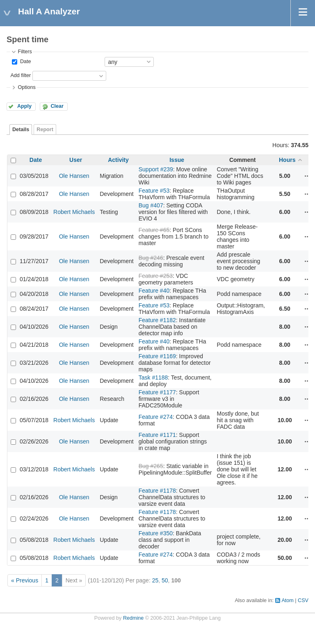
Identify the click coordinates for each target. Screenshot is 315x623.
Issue (176, 160)
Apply (24, 106)
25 (155, 580)
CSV (303, 600)
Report (45, 129)
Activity (118, 160)
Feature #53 (154, 190)
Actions (307, 176)
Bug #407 (151, 205)
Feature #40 (154, 290)
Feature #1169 (157, 356)
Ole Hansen (74, 176)
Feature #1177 (157, 392)
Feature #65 (154, 230)
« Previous (24, 580)
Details (20, 129)
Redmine (133, 618)
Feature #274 (156, 417)
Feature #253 (156, 276)
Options (26, 87)
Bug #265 (151, 466)
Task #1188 (153, 377)
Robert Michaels (74, 212)
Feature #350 (156, 533)
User (75, 160)
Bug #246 (151, 258)
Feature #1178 (157, 490)
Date (24, 61)
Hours (287, 160)
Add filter (20, 75)
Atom (287, 600)
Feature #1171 (157, 435)
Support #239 (156, 169)
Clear (57, 106)
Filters (25, 52)
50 (165, 580)
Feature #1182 (157, 320)
